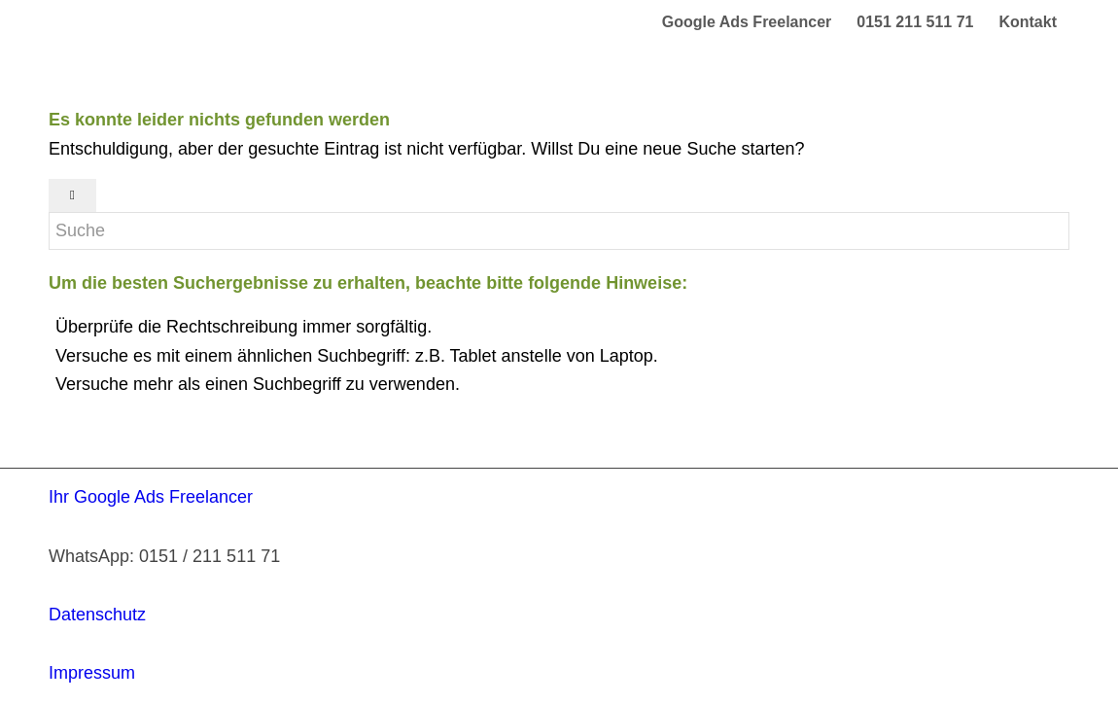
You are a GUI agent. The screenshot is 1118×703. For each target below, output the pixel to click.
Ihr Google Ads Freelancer (151, 497)
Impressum (92, 673)
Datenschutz (97, 614)
